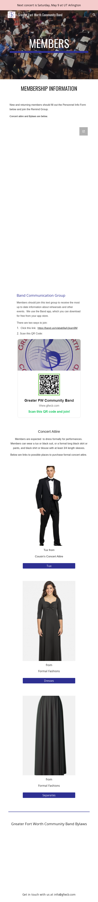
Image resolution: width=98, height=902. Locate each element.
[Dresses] (49, 680)
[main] (49, 44)
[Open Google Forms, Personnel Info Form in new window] (83, 131)
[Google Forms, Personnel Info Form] (49, 205)
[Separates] (49, 795)
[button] (4, 14)
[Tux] (49, 565)
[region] (49, 5)
